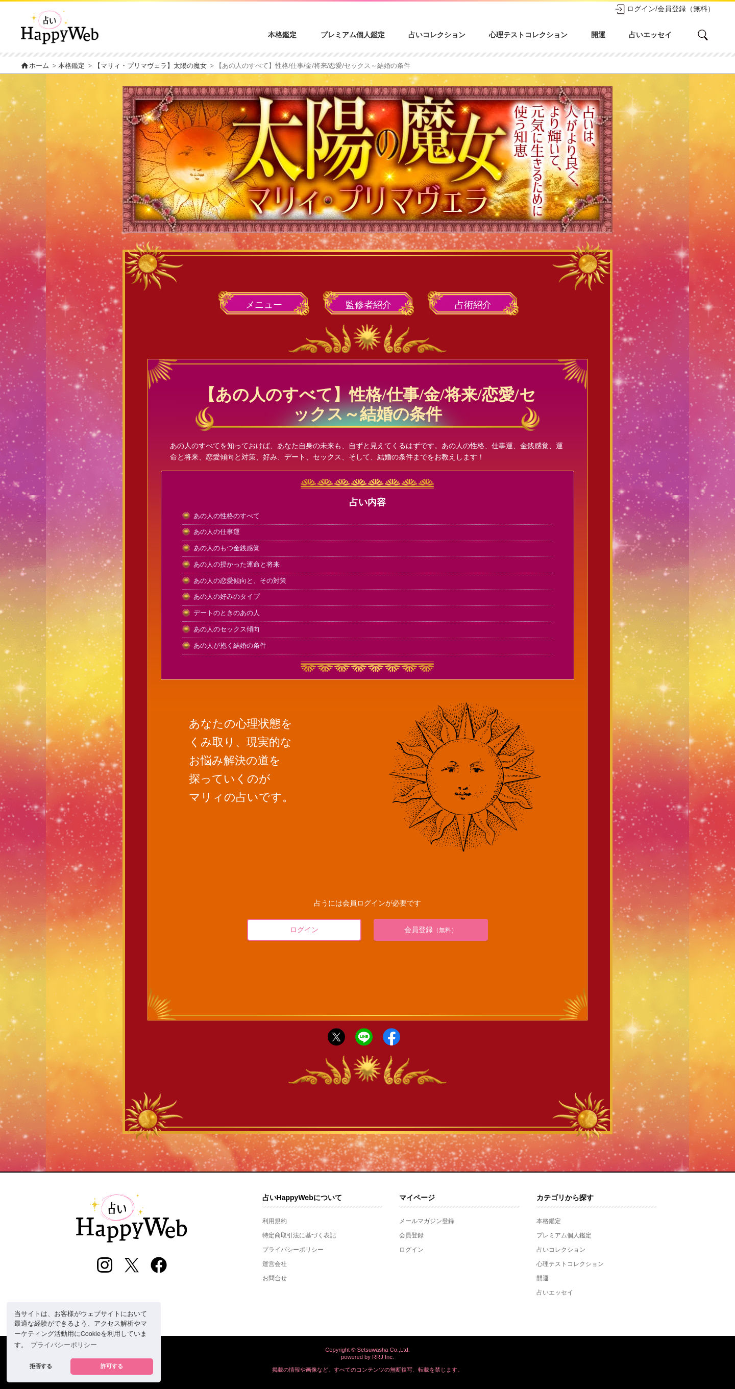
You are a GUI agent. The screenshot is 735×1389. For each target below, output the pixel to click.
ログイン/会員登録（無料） (665, 9)
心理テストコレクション (528, 35)
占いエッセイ (650, 35)
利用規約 (274, 1221)
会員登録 (430, 929)
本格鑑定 (282, 35)
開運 (598, 35)
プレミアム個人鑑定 (353, 35)
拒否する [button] (41, 1366)
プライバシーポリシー (293, 1249)
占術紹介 (473, 305)
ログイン (304, 929)
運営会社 (274, 1264)
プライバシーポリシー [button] (64, 1345)
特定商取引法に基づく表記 (299, 1235)
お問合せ (274, 1278)
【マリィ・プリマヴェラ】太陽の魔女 (150, 65)
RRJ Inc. (383, 1357)
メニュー (264, 305)
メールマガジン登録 (426, 1221)
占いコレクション (436, 35)
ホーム (34, 65)
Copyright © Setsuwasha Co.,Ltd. (367, 1350)
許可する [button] (112, 1366)
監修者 (368, 305)
